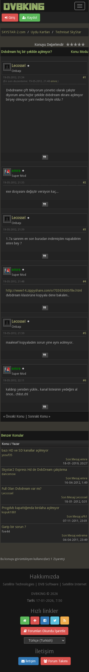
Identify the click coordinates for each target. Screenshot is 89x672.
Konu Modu (79, 52)
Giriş (10, 17)
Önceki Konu (15, 416)
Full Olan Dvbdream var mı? (22, 488)
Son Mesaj (73, 459)
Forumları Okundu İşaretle (45, 631)
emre (54, 81)
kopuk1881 (9, 512)
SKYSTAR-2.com (13, 32)
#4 (84, 281)
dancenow (8, 474)
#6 (84, 380)
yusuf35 (7, 455)
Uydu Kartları (40, 32)
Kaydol (29, 17)
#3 (84, 229)
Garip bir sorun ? (14, 527)
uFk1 (84, 516)
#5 (84, 333)
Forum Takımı (56, 661)
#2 (84, 182)
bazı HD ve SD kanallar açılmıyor (25, 450)
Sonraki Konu (38, 416)
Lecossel (19, 65)
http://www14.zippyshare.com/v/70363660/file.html (44, 290)
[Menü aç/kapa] (80, 6)
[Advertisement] (44, 124)
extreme (81, 535)
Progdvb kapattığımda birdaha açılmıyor (30, 508)
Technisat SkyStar (68, 32)
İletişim (28, 661)
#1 (84, 77)
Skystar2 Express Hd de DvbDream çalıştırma (34, 469)
